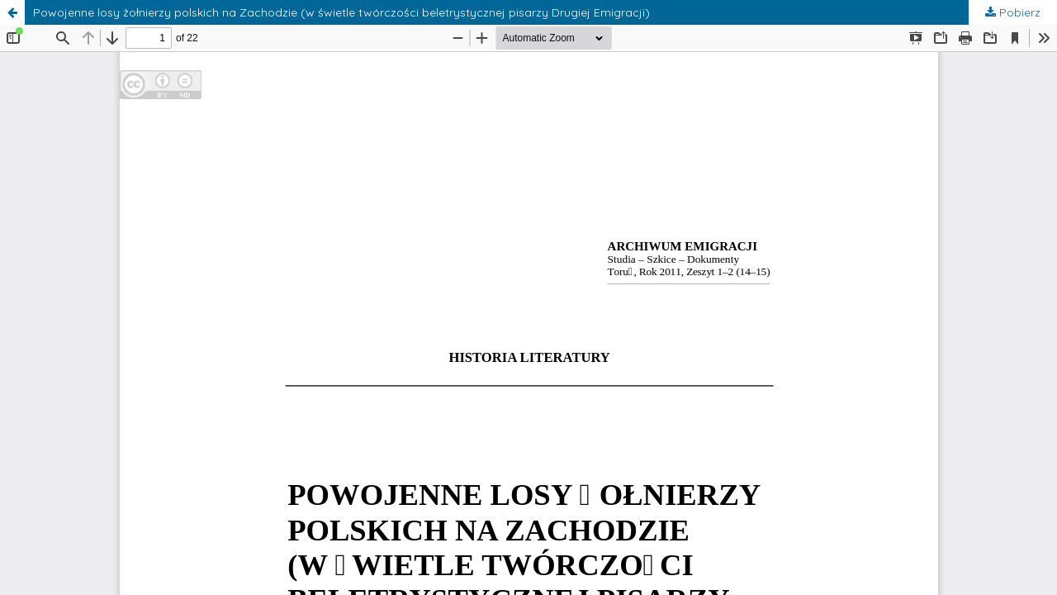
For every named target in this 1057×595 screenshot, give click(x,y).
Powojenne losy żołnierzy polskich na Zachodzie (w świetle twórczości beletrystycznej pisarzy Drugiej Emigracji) (341, 12)
